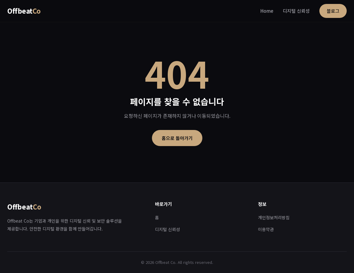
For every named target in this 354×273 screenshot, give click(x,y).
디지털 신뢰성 (296, 11)
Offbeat (24, 10)
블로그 (333, 11)
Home (266, 11)
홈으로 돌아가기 (177, 138)
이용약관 (266, 229)
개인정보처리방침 (274, 217)
